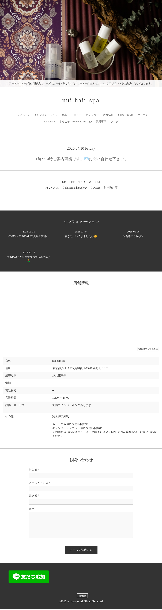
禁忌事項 (109, 122)
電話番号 (34, 497)
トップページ (26, 115)
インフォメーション (51, 115)
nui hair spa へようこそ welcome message (74, 122)
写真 (71, 115)
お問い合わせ (135, 115)
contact (82, 596)
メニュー (83, 115)
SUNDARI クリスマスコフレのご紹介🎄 (28, 258)
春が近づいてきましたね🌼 (81, 235)
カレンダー (101, 115)
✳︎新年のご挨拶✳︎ (133, 235)
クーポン (39, 122)
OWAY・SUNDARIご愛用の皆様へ (28, 235)
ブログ (124, 122)
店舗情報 (117, 115)
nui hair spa (81, 100)
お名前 (34, 471)
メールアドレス (40, 484)
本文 (31, 510)
